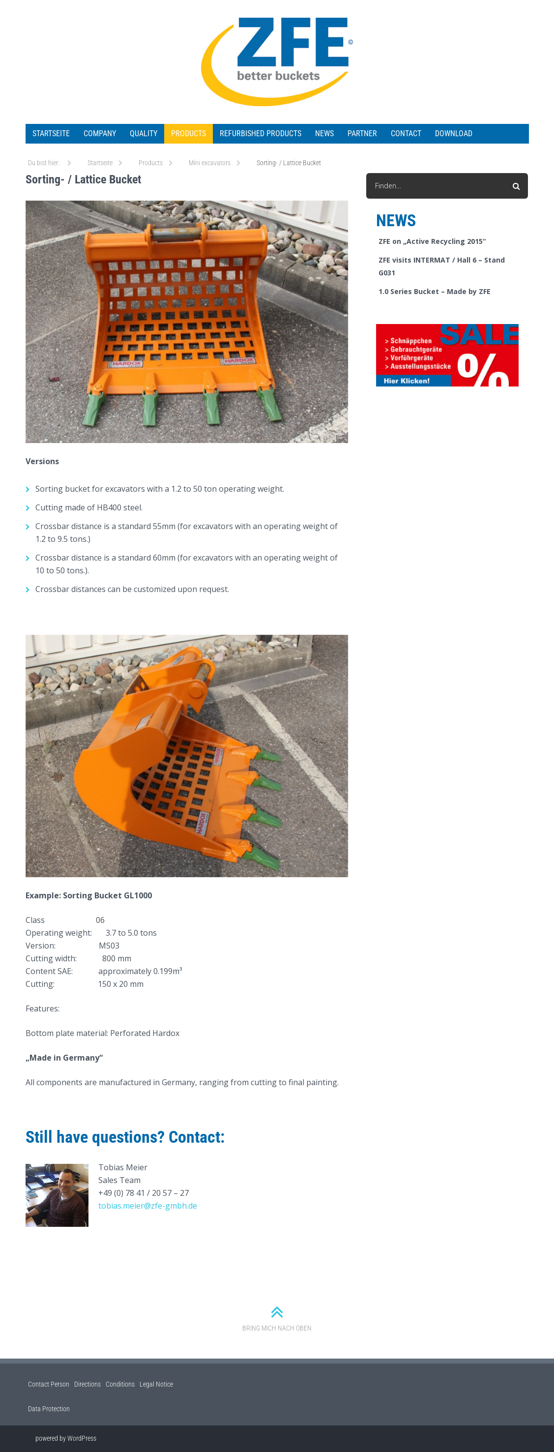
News (324, 133)
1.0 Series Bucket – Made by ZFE (435, 291)
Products (188, 133)
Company (100, 133)
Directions (87, 1384)
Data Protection (49, 1409)
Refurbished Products (260, 133)
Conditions (120, 1384)
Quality (143, 133)
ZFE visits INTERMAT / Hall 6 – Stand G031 (442, 266)
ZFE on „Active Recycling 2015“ (432, 241)
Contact (406, 133)
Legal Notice (156, 1384)
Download (453, 133)
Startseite (51, 133)
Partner (362, 133)
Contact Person (48, 1384)
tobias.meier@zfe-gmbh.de (147, 1205)
